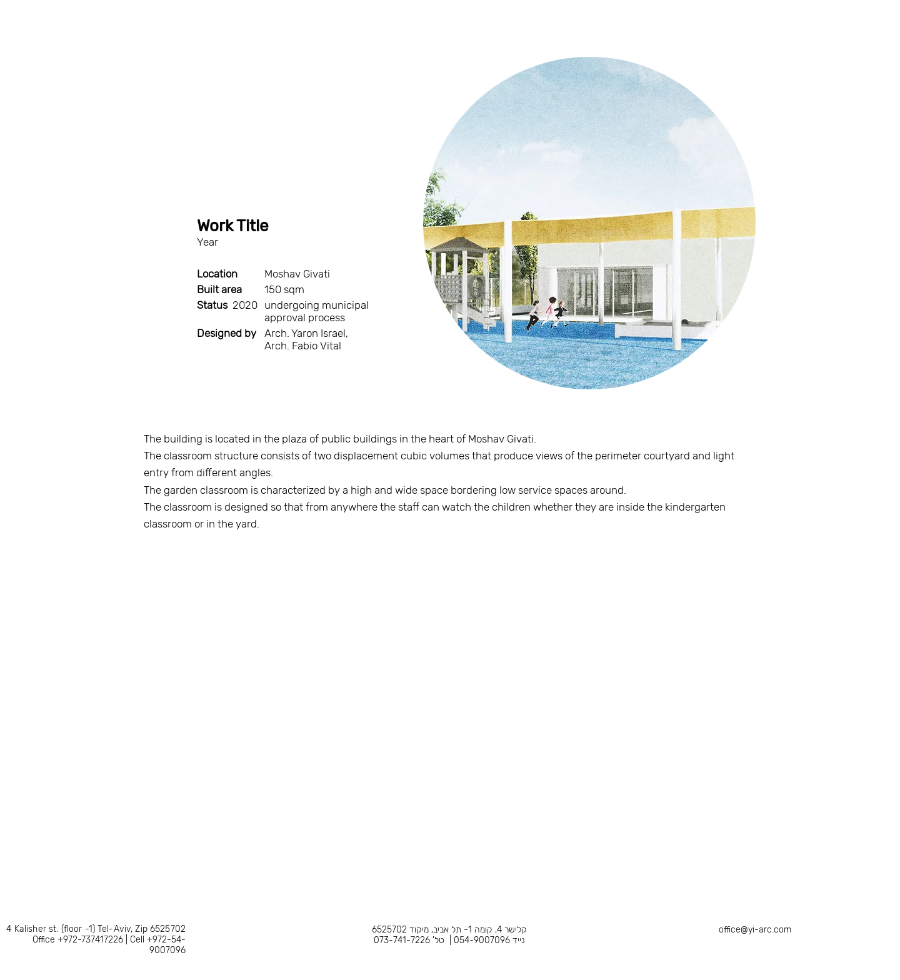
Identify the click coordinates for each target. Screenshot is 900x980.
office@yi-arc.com (755, 929)
